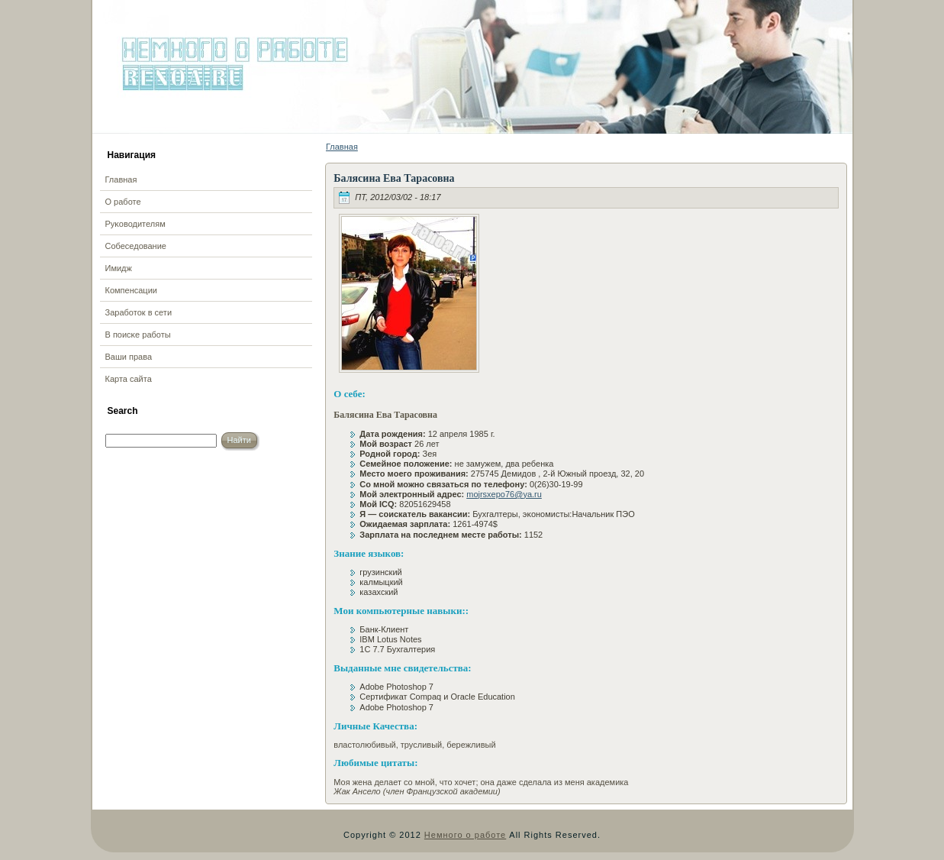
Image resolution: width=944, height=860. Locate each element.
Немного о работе (465, 834)
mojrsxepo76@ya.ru (504, 494)
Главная (342, 146)
